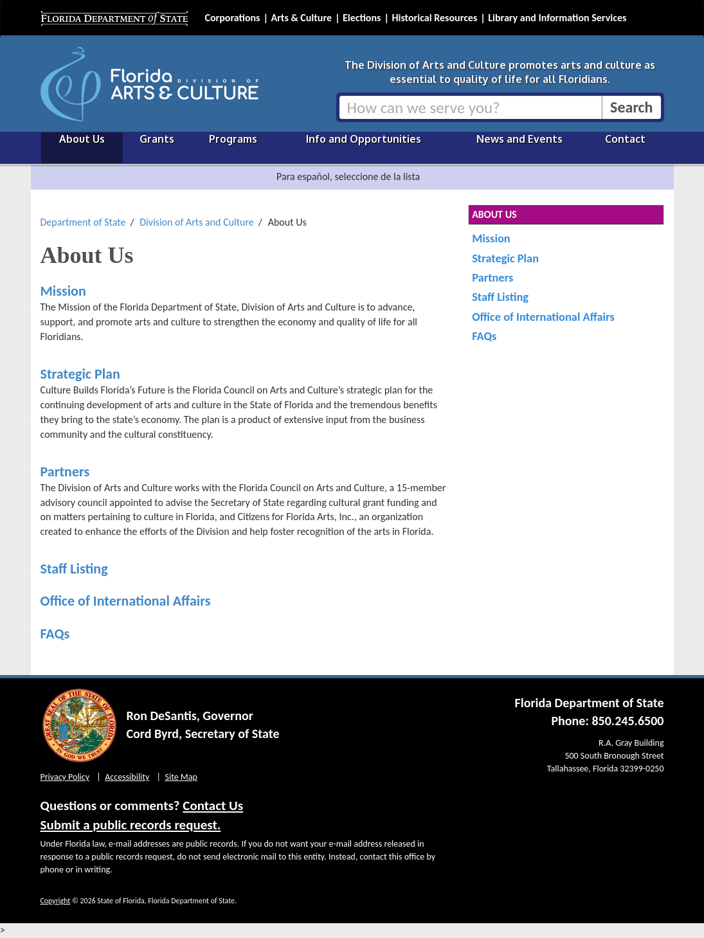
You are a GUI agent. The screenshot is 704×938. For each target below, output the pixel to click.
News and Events (519, 138)
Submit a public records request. (131, 824)
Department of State (83, 222)
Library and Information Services (557, 18)
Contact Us (213, 805)
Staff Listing (74, 568)
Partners (65, 471)
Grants (157, 138)
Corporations (232, 18)
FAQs (55, 633)
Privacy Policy (65, 776)
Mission (63, 291)
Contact (625, 138)
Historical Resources (434, 18)
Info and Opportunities (363, 138)
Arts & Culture (301, 18)
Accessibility (127, 776)
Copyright (56, 900)
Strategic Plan (80, 374)
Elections (362, 18)
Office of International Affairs (126, 600)
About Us (82, 138)
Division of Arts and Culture (197, 222)
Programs (233, 138)
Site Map (181, 776)
